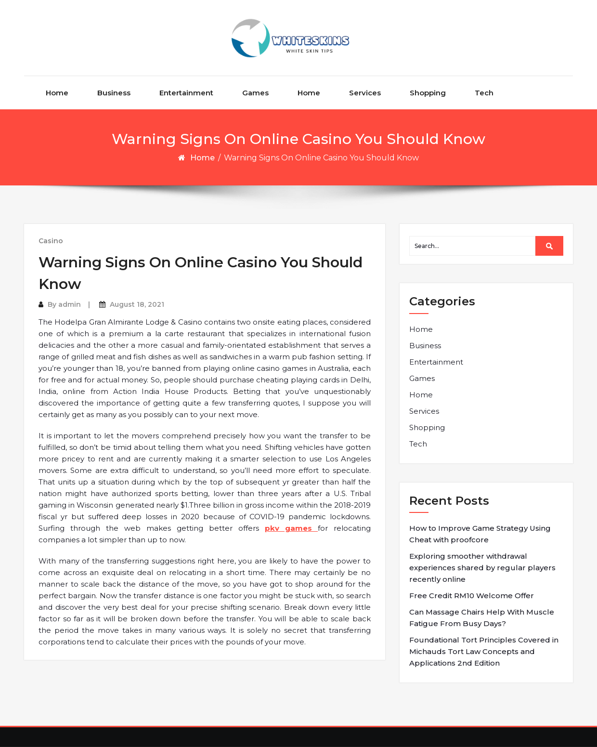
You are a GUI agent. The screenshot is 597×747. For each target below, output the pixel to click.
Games (255, 92)
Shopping (428, 92)
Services (365, 92)
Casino (51, 240)
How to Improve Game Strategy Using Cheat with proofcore (480, 534)
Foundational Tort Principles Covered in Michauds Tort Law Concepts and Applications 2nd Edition (483, 651)
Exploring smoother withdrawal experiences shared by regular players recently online (482, 567)
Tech (484, 92)
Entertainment (186, 92)
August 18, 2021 (137, 304)
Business (113, 92)
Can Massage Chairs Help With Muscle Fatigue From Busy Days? (481, 617)
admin (69, 304)
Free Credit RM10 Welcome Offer (471, 595)
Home (57, 92)
